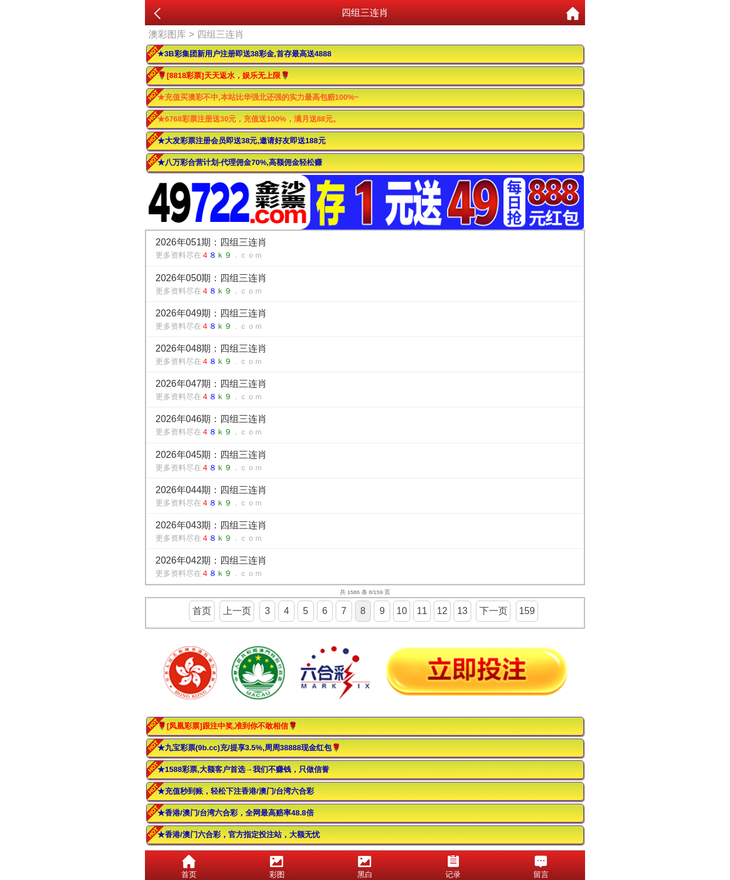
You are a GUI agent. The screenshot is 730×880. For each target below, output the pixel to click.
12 (442, 611)
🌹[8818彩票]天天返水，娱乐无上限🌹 (223, 75)
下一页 (493, 611)
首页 (201, 611)
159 (527, 611)
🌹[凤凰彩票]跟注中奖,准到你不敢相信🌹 (227, 725)
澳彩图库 (167, 34)
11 (422, 611)
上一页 (237, 611)
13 (462, 611)
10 (402, 611)
